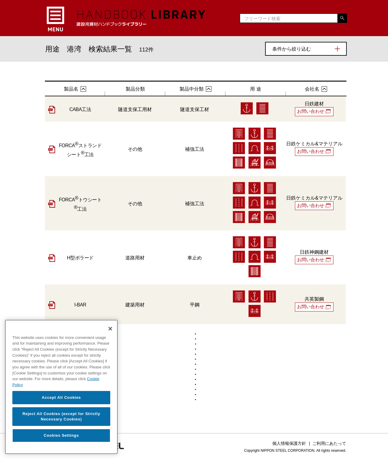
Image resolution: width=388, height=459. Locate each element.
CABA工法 (80, 109)
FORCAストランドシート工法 (80, 149)
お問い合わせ (311, 111)
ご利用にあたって (329, 443)
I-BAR (80, 304)
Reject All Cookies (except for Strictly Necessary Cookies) (61, 416)
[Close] (110, 328)
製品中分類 (192, 88)
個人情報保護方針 (289, 443)
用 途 (255, 88)
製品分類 (135, 88)
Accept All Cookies (61, 397)
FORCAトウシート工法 (80, 203)
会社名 (312, 88)
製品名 (71, 88)
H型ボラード (80, 257)
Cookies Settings (61, 435)
